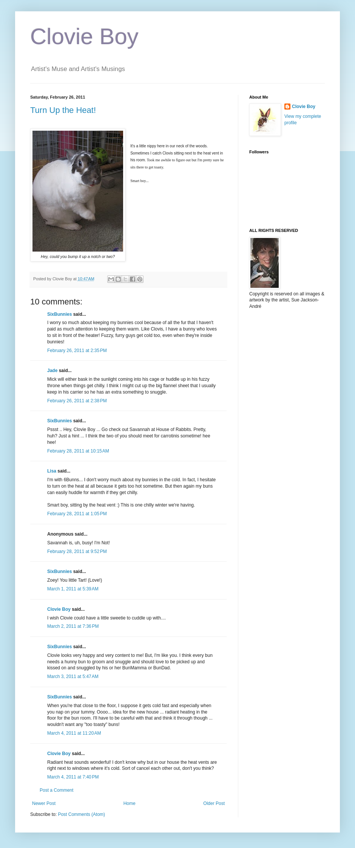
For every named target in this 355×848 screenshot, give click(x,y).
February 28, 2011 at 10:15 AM (78, 451)
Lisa (51, 471)
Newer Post (44, 803)
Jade (52, 370)
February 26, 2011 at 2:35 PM (77, 350)
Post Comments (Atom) (81, 814)
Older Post (214, 803)
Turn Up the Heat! (63, 110)
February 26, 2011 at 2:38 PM (77, 400)
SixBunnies (59, 314)
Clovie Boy (84, 36)
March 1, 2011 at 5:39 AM (73, 589)
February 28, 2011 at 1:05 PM (77, 513)
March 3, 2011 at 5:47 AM (73, 676)
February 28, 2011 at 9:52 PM (77, 551)
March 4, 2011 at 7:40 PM (73, 777)
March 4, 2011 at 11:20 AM (74, 733)
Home (129, 803)
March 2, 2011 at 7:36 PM (73, 626)
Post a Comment (56, 790)
